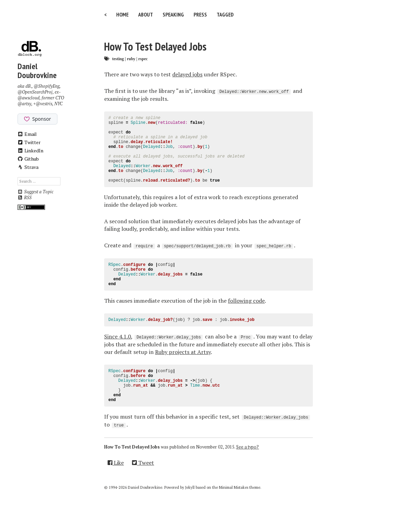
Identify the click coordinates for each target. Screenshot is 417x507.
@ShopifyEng (46, 86)
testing (118, 58)
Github (28, 158)
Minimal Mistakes (233, 487)
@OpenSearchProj (35, 92)
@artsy (24, 104)
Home (122, 14)
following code (246, 300)
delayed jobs (187, 74)
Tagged (225, 14)
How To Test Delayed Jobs (155, 46)
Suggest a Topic (35, 192)
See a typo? (247, 447)
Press (200, 14)
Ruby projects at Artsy (183, 352)
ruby (131, 58)
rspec (142, 58)
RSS (25, 198)
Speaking (173, 14)
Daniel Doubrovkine (37, 70)
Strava (28, 167)
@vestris (44, 104)
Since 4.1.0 (117, 336)
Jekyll (190, 487)
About (145, 14)
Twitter (29, 142)
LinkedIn (31, 150)
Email (27, 134)
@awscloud (29, 98)
